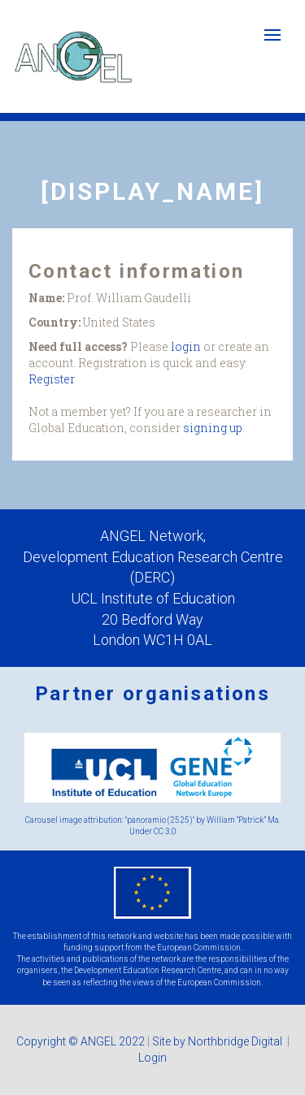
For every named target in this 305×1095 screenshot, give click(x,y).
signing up (212, 427)
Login (152, 1057)
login (186, 346)
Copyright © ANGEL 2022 (80, 1041)
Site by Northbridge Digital (218, 1041)
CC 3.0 (165, 831)
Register (51, 379)
